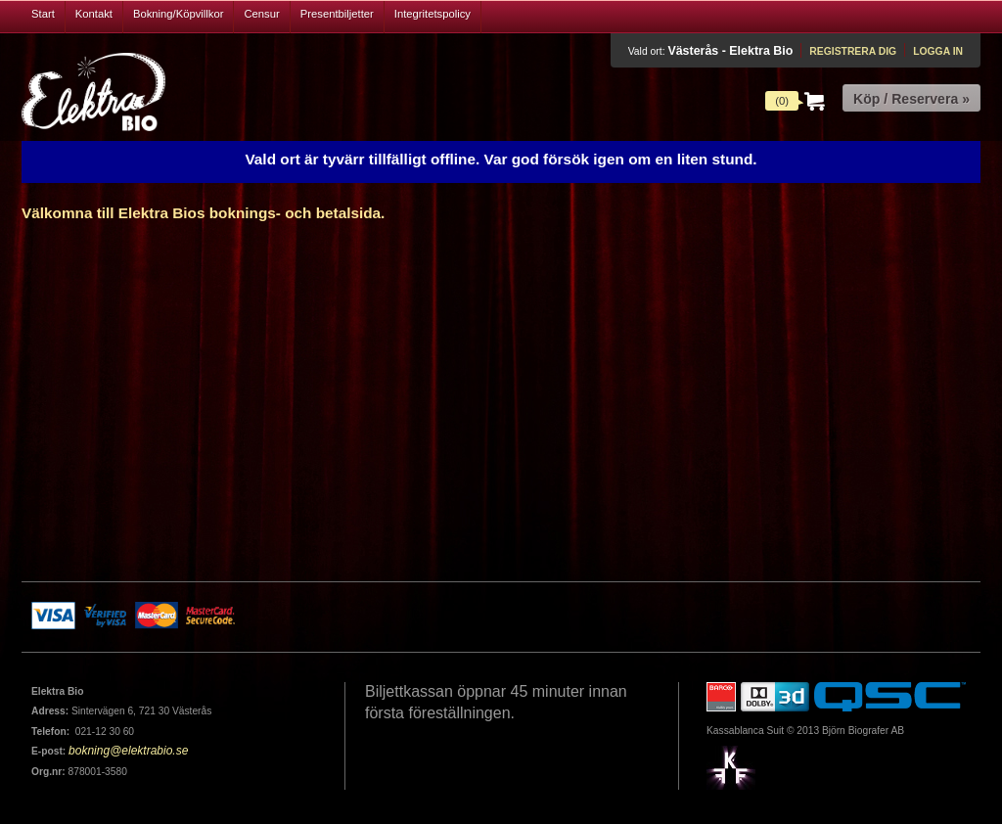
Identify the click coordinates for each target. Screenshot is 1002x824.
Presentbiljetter (337, 14)
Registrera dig (852, 51)
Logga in (938, 51)
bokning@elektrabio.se (128, 750)
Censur (261, 14)
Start (43, 14)
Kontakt (94, 14)
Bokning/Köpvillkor (178, 14)
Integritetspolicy (432, 14)
